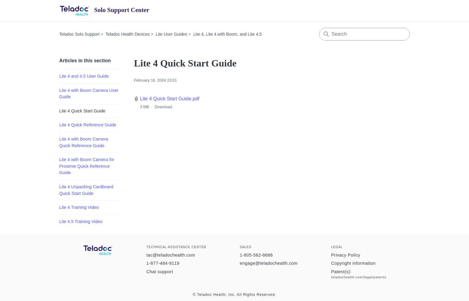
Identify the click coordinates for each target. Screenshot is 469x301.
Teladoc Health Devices (127, 34)
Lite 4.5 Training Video (80, 221)
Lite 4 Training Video (79, 207)
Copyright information (353, 263)
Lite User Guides (171, 34)
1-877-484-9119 (162, 263)
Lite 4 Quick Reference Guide (87, 124)
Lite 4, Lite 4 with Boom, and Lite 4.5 (227, 34)
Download (163, 107)
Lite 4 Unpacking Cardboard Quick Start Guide (86, 190)
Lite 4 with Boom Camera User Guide (88, 93)
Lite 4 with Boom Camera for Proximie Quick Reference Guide (86, 166)
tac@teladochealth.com (170, 255)
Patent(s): (341, 271)
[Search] (364, 34)
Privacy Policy (346, 255)
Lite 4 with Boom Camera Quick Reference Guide (83, 142)
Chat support (159, 271)
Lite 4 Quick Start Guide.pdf (169, 98)
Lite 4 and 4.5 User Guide (84, 76)
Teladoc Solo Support (79, 34)
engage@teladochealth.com (268, 263)
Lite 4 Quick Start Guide (82, 110)
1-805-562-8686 (256, 255)
